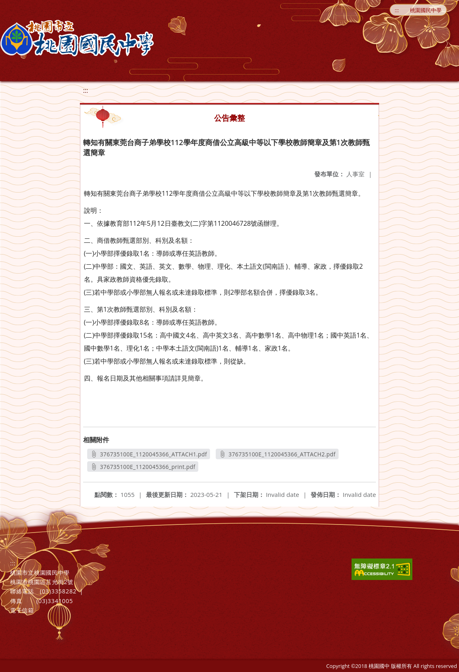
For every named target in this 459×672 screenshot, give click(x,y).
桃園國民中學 (426, 10)
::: (397, 10)
